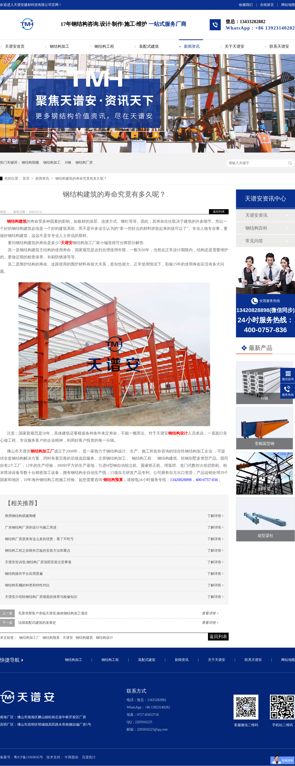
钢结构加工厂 (42, 451)
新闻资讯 (192, 46)
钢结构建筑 (17, 221)
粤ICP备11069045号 (28, 757)
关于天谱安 (234, 46)
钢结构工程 (104, 46)
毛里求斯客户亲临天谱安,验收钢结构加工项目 (53, 613)
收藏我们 (246, 5)
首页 (26, 178)
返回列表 (219, 211)
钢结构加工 (59, 46)
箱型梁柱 (265, 535)
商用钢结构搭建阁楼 (20, 516)
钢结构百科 (256, 228)
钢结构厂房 (84, 162)
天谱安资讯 (256, 215)
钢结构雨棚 (30, 162)
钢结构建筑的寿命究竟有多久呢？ (81, 178)
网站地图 (288, 5)
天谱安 (67, 243)
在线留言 (267, 5)
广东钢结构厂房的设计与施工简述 (31, 527)
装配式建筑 (149, 46)
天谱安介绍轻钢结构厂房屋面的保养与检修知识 (41, 597)
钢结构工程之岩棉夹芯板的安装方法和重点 (37, 550)
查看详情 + (210, 613)
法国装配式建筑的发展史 (37, 623)
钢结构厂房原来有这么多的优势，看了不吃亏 (39, 539)
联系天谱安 (279, 46)
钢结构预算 (113, 480)
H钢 (68, 162)
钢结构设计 (178, 433)
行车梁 (264, 489)
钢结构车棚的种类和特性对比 (27, 585)
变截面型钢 (264, 443)
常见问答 (254, 240)
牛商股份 (71, 757)
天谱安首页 (15, 46)
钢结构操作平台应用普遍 (24, 574)
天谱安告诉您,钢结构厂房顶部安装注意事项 (38, 562)
